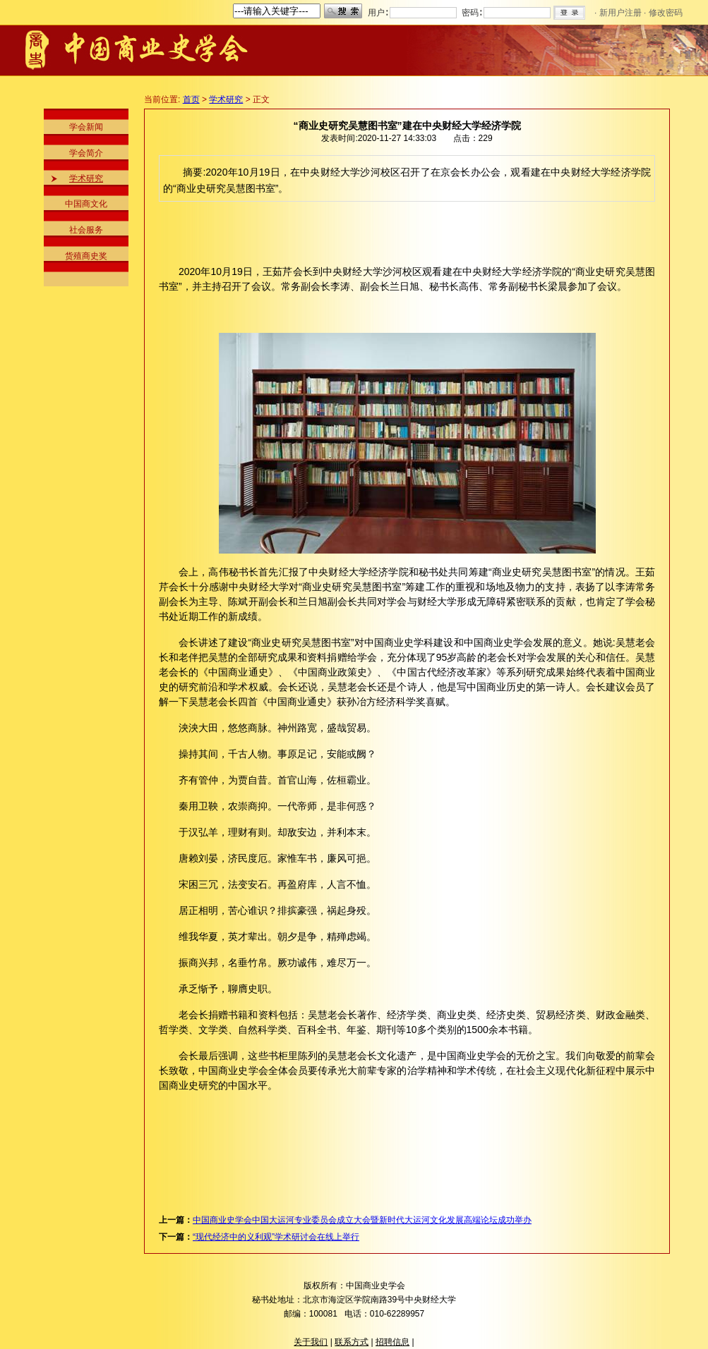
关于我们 (311, 1342)
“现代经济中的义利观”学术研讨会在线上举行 (276, 1237)
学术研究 (86, 178)
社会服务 (86, 230)
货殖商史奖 (86, 256)
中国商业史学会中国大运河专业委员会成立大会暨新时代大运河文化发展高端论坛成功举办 (362, 1220)
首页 (191, 99)
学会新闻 (86, 127)
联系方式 (351, 1342)
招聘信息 (392, 1342)
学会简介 (86, 153)
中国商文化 (86, 204)
